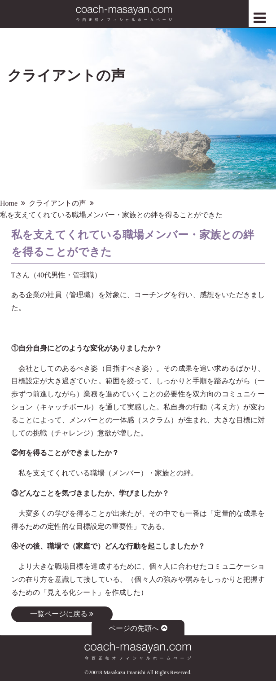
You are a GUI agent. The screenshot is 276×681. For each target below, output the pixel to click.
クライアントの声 (57, 203)
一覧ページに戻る (61, 614)
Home (9, 203)
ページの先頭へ (138, 628)
